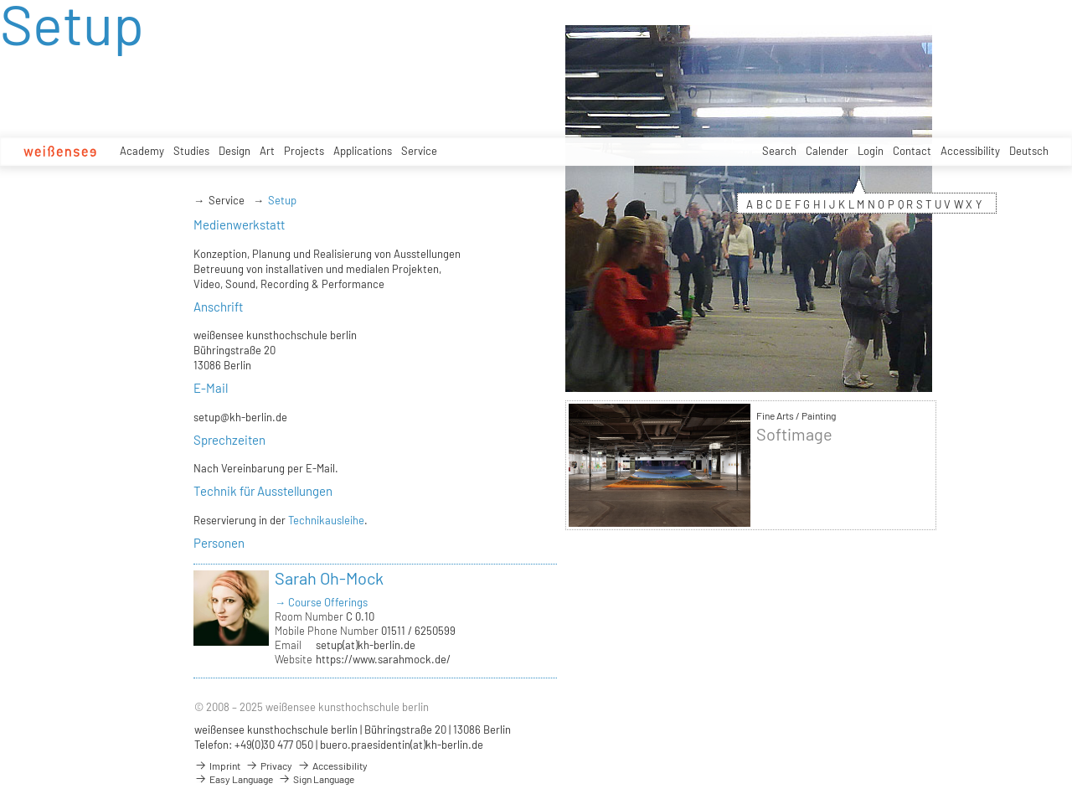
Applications (362, 150)
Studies (191, 150)
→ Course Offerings (321, 602)
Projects (304, 150)
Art (267, 150)
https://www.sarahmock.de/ (383, 659)
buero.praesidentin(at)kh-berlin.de (401, 744)
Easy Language (233, 779)
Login (871, 150)
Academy (142, 150)
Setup (282, 200)
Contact (912, 150)
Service (419, 150)
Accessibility (970, 150)
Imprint (217, 765)
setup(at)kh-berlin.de (365, 645)
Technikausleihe (326, 520)
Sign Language (316, 779)
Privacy (268, 765)
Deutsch (1029, 150)
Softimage (794, 434)
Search (779, 150)
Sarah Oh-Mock (329, 578)
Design (234, 150)
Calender (827, 150)
